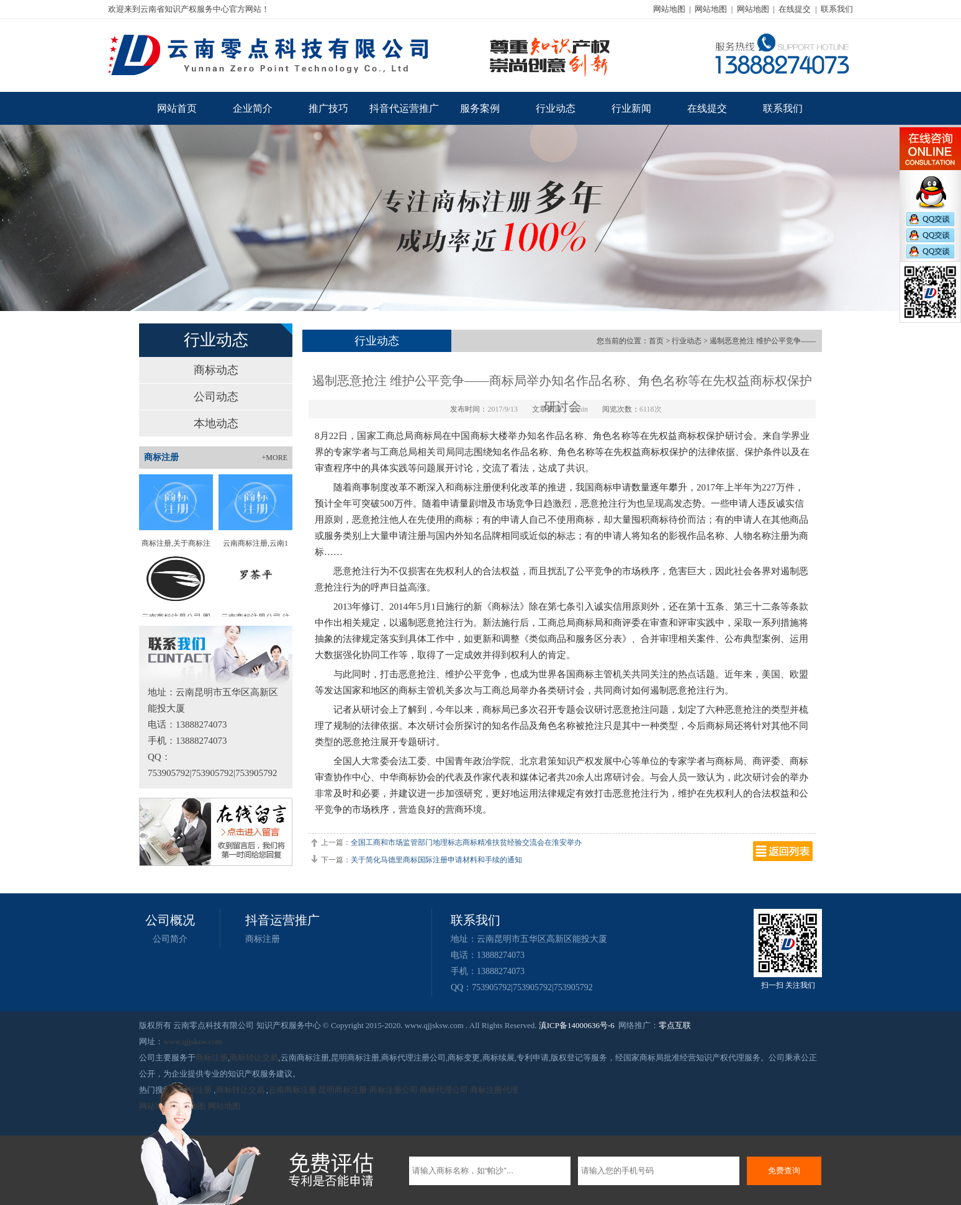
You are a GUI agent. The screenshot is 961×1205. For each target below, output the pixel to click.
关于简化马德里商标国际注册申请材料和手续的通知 (436, 859)
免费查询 (784, 1170)
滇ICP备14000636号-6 (577, 1025)
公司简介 (170, 939)
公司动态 (216, 396)
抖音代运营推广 (404, 108)
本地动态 (216, 423)
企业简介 (253, 108)
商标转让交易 (254, 1057)
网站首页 (177, 108)
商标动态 (216, 370)
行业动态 (555, 108)
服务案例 (480, 108)
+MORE (274, 457)
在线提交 (794, 9)
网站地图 (669, 9)
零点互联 (675, 1025)
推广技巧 (328, 108)
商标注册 (262, 939)
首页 (656, 340)
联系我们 (837, 9)
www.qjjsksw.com (192, 1041)
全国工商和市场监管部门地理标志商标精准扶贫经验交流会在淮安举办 (466, 842)
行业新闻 (631, 108)
